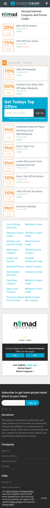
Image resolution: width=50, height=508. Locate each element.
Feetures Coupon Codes (15, 234)
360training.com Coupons (33, 251)
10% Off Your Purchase (29, 191)
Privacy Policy (27, 491)
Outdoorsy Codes (33, 271)
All (4, 62)
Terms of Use (11, 491)
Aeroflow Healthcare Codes (34, 260)
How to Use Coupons (11, 487)
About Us (6, 451)
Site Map (5, 466)
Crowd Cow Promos (12, 260)
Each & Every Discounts (13, 273)
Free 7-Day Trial (25, 146)
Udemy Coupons (33, 266)
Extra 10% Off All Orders (30, 176)
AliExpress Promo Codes (34, 290)
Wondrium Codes (33, 224)
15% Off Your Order (27, 41)
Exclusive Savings (26, 206)
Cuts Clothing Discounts (13, 226)
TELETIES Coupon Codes (33, 234)
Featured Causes (9, 461)
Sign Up (32, 403)
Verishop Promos (15, 266)
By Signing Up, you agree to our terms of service (27, 118)
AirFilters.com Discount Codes (14, 243)
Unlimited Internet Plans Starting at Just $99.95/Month (30, 130)
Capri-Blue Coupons (12, 282)
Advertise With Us (9, 456)
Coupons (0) (14, 62)
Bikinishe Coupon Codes (34, 282)
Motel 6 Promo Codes (32, 243)
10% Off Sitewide (26, 69)
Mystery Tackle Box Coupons (32, 299)
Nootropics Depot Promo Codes (15, 299)
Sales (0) (27, 62)
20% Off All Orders (26, 25)
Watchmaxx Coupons (12, 251)
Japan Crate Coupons (12, 290)
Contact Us (6, 482)
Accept (44, 498)
